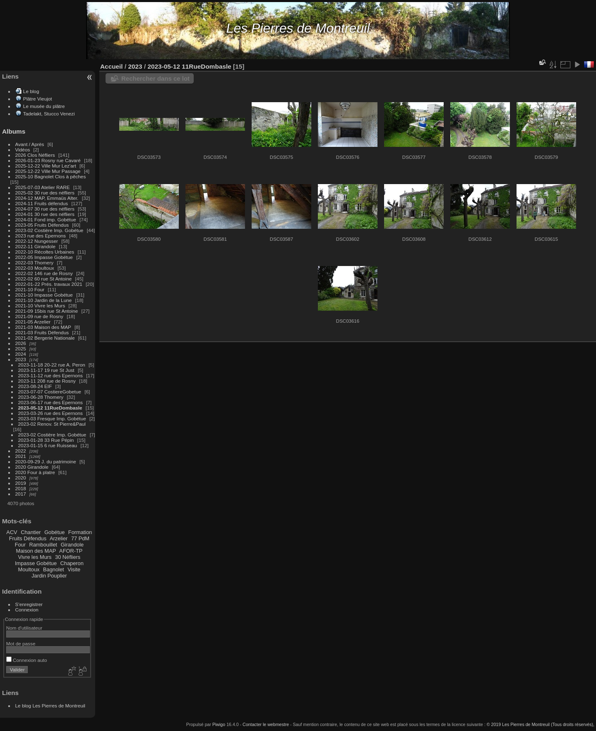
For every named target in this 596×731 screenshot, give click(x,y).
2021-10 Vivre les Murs (40, 305)
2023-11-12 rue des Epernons (50, 375)
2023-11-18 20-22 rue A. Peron (51, 364)
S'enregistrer (29, 604)
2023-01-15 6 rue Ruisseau (47, 445)
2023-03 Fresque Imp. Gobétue (52, 418)
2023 (20, 359)
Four (20, 545)
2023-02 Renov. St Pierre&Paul (52, 424)
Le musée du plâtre (44, 106)
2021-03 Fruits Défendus (42, 332)
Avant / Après (29, 144)
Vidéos (22, 149)
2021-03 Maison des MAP (43, 327)
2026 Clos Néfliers (35, 155)
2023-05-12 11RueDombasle (50, 407)
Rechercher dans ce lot (155, 78)
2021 (20, 456)
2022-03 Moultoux (34, 268)
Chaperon (72, 563)
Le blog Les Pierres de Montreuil (50, 705)
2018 (20, 488)
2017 (20, 493)
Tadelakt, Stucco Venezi (49, 113)
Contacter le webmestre (266, 724)
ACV (11, 532)
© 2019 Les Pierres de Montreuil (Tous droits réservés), (540, 724)
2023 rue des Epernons (40, 235)
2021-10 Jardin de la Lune (43, 300)
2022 (20, 450)
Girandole (72, 545)
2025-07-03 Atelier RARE (42, 187)
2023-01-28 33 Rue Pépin (46, 440)
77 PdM (80, 538)
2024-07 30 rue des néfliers (44, 208)
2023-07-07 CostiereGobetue (49, 391)
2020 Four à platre (35, 472)
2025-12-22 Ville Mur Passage (48, 171)
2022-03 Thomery (34, 262)
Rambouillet (43, 545)
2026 (20, 343)
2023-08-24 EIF (35, 386)
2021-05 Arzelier (33, 321)
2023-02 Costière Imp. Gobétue (49, 230)
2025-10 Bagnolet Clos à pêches (50, 176)
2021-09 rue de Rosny (39, 316)
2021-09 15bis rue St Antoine (46, 311)
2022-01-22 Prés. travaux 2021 (48, 284)
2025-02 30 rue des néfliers (44, 192)
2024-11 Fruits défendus (41, 203)
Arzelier (58, 538)
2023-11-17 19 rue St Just (46, 370)
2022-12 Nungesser (36, 241)
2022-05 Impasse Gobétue (44, 257)
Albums (13, 131)
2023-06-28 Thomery (41, 397)
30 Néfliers (67, 557)
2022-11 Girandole (35, 246)
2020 (20, 477)
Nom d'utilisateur (24, 627)
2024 (20, 354)
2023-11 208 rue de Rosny (47, 380)
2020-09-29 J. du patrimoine (45, 461)
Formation (80, 532)
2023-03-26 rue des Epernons (50, 413)
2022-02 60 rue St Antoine (43, 278)
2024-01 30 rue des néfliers (45, 214)
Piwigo (218, 724)
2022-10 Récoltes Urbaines (44, 251)
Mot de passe (21, 643)
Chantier (31, 532)
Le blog (31, 91)
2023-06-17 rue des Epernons (50, 402)
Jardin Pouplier (49, 576)
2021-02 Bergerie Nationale (45, 337)
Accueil (111, 66)
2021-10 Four (30, 289)
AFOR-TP (70, 551)
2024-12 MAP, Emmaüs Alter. (47, 198)
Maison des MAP (36, 551)
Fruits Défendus (27, 538)
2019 (20, 483)
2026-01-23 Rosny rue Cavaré (48, 160)
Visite (73, 569)
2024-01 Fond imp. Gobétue (45, 219)
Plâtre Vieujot (37, 98)
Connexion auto (26, 660)
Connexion (26, 609)
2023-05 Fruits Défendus (42, 225)
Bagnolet (53, 569)
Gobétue (54, 532)
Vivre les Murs (35, 557)
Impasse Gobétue (36, 563)
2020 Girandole (31, 467)
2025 (20, 348)
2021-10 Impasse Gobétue (44, 294)
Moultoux (29, 569)
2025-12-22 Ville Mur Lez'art (45, 165)
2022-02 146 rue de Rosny (44, 273)
